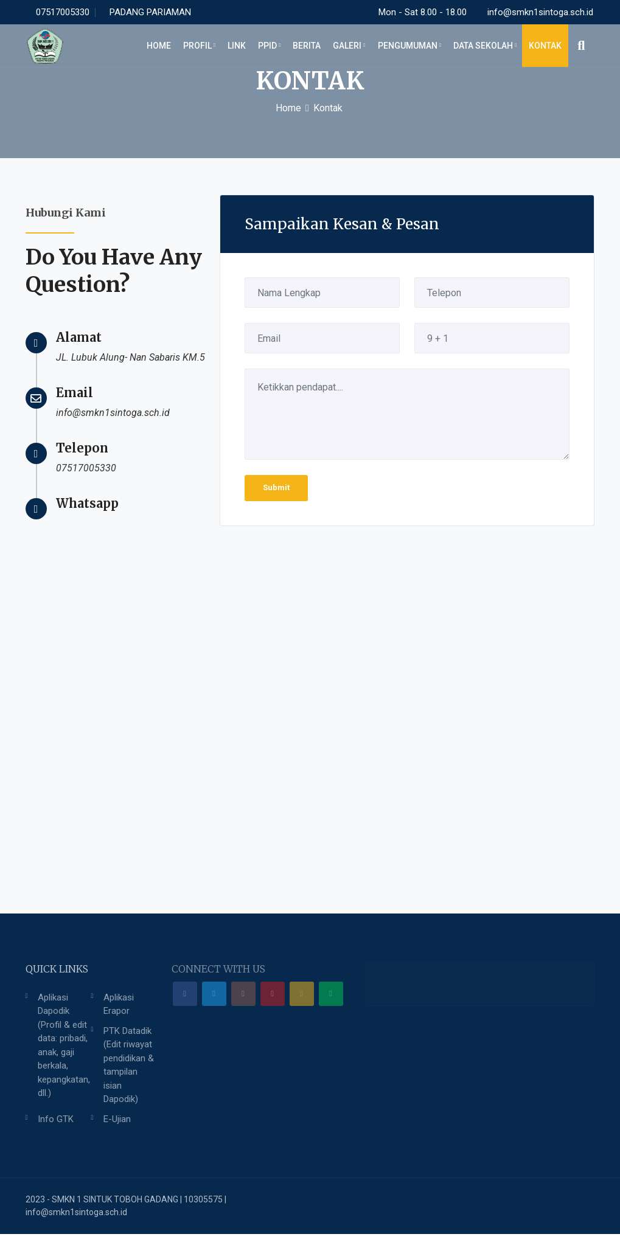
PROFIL (199, 45)
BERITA (307, 45)
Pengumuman (409, 45)
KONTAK (545, 45)
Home (288, 108)
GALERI (349, 45)
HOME (159, 45)
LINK (237, 45)
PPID (269, 45)
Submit (276, 487)
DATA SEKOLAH (485, 45)
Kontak (328, 108)
